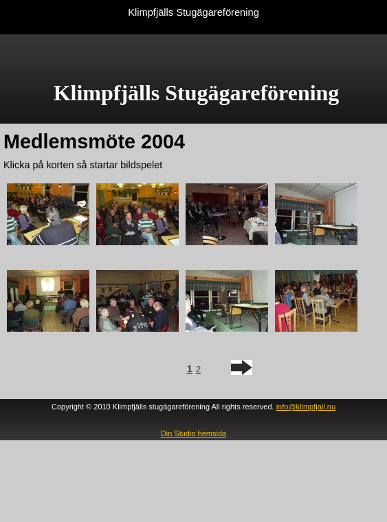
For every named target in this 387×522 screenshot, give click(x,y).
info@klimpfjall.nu (305, 406)
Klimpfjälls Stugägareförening (193, 12)
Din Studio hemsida (193, 433)
